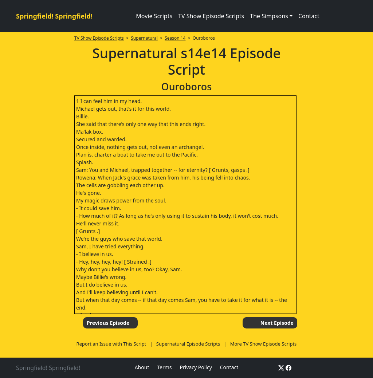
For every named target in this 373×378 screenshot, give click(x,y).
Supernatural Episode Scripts (188, 343)
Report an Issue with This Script (111, 343)
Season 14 (175, 38)
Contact (308, 16)
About (142, 367)
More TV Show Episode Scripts (263, 343)
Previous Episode (108, 322)
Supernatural (144, 38)
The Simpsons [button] (269, 16)
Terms (164, 367)
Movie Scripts (154, 16)
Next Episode (277, 322)
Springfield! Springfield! (54, 16)
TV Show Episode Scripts (211, 16)
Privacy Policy (196, 367)
